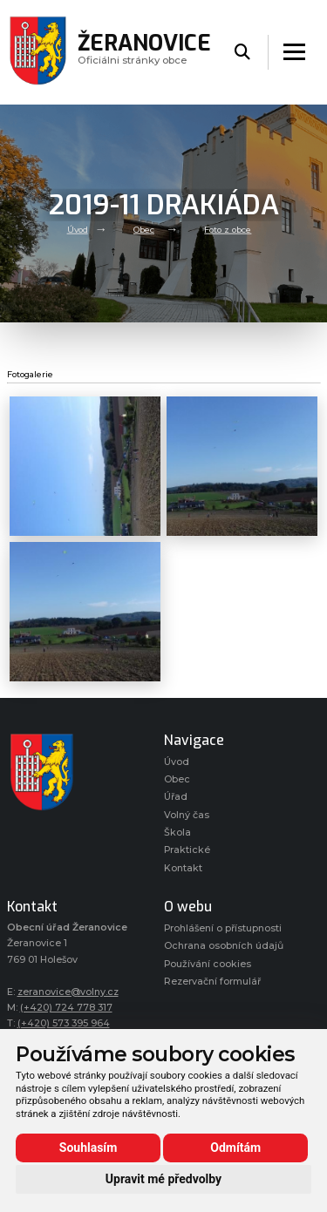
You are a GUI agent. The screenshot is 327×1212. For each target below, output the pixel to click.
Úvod (77, 229)
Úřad (175, 796)
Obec (143, 229)
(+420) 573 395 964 (63, 1023)
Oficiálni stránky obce (144, 51)
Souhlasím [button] (88, 1147)
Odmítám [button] (235, 1147)
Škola (177, 832)
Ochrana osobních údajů (223, 945)
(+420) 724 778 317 (66, 1007)
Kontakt (183, 868)
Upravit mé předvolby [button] (163, 1179)
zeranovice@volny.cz (68, 992)
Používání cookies (207, 964)
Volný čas (186, 815)
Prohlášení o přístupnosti (223, 928)
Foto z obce (227, 229)
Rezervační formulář (212, 981)
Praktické (187, 850)
